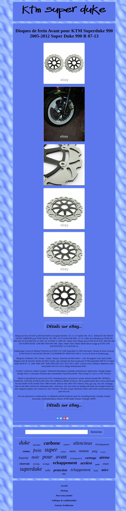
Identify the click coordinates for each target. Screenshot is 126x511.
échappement (80, 470)
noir (35, 457)
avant (61, 457)
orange (46, 464)
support (66, 444)
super (51, 449)
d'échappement (76, 458)
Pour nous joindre (64, 495)
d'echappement (102, 444)
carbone (52, 443)
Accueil (64, 485)
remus (26, 451)
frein (37, 450)
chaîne (63, 451)
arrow (105, 457)
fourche (23, 458)
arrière (86, 463)
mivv (104, 470)
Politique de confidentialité (64, 500)
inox (64, 474)
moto (73, 451)
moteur (84, 451)
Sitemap (64, 490)
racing (36, 464)
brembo (103, 452)
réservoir (25, 463)
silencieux (82, 443)
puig (94, 451)
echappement (65, 462)
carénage (90, 458)
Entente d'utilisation (64, 505)
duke (24, 443)
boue (96, 470)
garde (97, 464)
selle (47, 470)
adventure (36, 445)
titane (106, 463)
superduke (31, 469)
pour (47, 457)
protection (60, 470)
